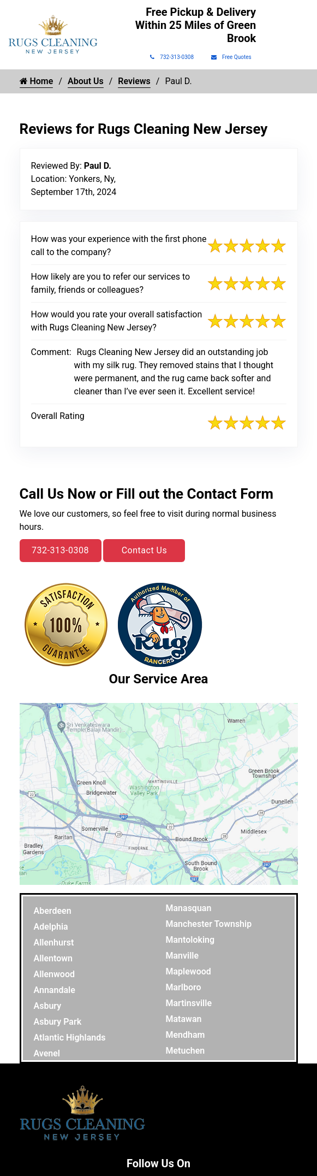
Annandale (54, 990)
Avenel (47, 1053)
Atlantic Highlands (70, 1037)
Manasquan (189, 908)
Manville (182, 955)
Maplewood (188, 971)
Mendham (185, 1035)
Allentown (53, 958)
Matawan (184, 1019)
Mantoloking (190, 940)
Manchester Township (209, 924)
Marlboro (183, 987)
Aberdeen (52, 911)
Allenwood (54, 974)
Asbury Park (58, 1022)
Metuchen (185, 1050)
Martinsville (189, 1003)
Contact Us (145, 550)
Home (36, 81)
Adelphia (51, 926)
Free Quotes (231, 57)
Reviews (134, 81)
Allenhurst (54, 942)
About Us (86, 81)
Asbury (48, 1006)
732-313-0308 (172, 57)
